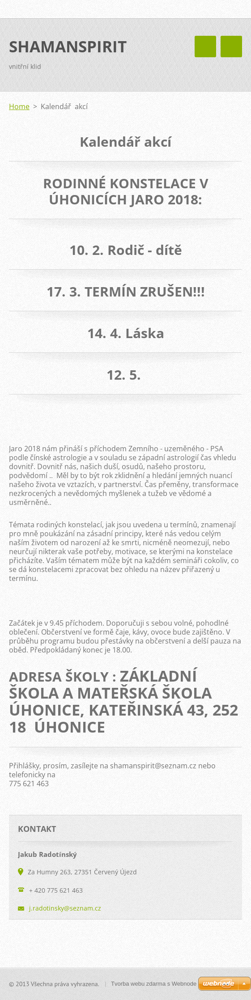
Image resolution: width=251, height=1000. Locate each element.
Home (19, 106)
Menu (231, 46)
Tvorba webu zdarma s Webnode (153, 983)
